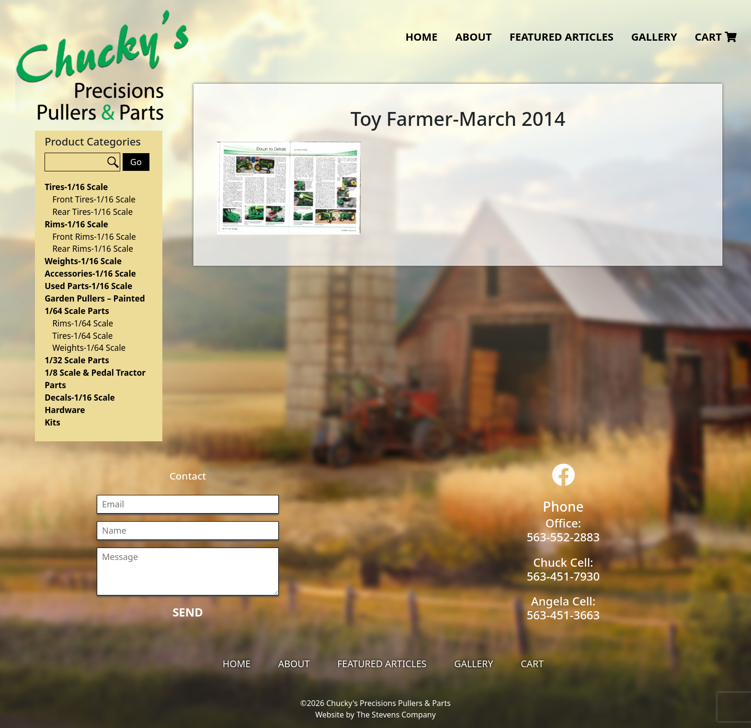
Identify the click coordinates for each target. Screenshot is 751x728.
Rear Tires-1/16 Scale (92, 211)
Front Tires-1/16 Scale (94, 199)
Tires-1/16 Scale (76, 186)
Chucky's (102, 65)
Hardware (65, 409)
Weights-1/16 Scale (83, 261)
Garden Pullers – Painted (95, 298)
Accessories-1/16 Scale (90, 273)
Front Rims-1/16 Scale (94, 236)
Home (421, 37)
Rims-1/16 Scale (76, 224)
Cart (715, 37)
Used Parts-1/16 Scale (88, 285)
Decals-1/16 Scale (80, 397)
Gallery (654, 37)
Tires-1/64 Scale (82, 335)
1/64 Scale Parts (77, 310)
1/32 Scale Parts (77, 360)
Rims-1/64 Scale (82, 323)
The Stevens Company (396, 714)
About (473, 37)
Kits (52, 422)
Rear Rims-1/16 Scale (92, 248)
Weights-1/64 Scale (88, 347)
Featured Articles (562, 37)
